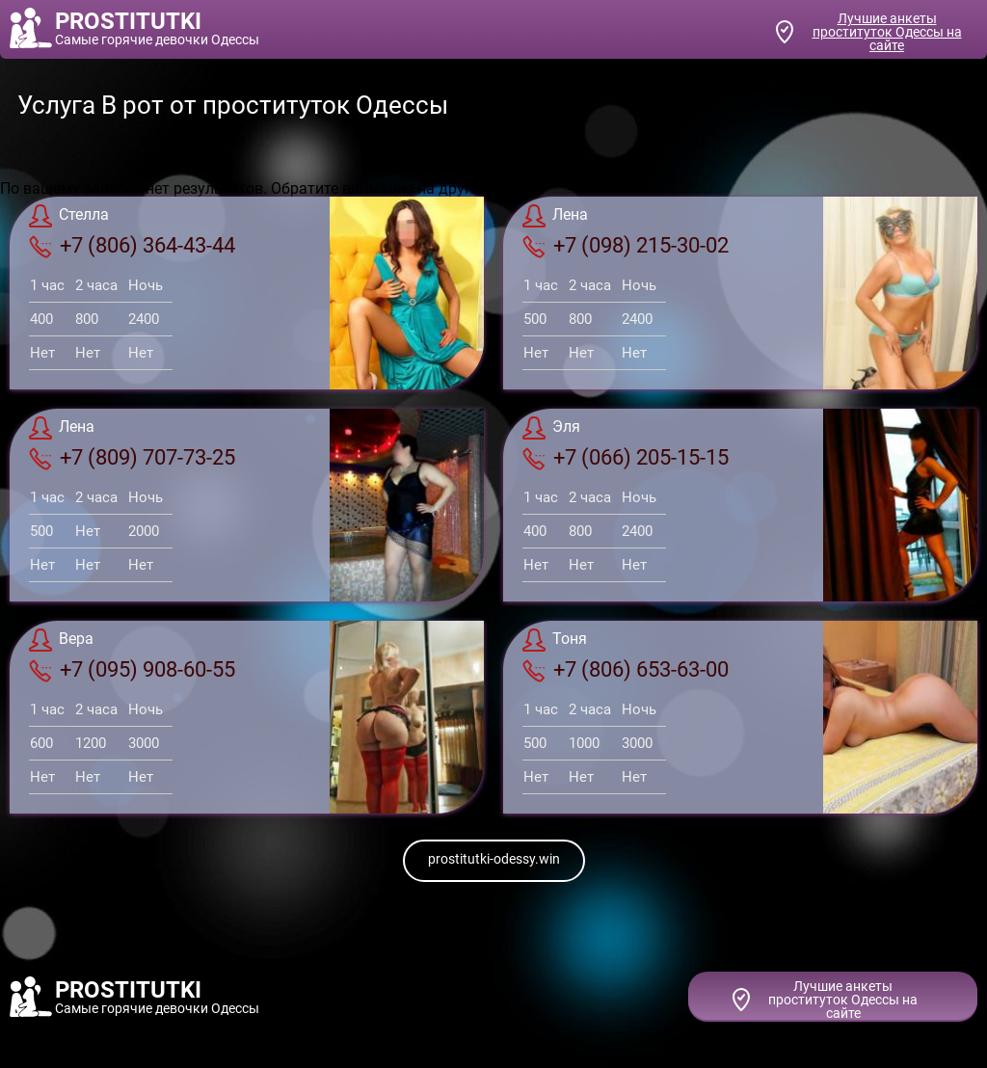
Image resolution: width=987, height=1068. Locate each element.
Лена (555, 215)
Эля (551, 428)
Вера (61, 640)
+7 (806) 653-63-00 (625, 669)
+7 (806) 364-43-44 (132, 245)
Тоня (554, 640)
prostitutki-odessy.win (494, 859)
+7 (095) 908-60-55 (132, 669)
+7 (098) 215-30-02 (625, 245)
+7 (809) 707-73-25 (132, 457)
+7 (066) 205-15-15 (625, 457)
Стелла (69, 215)
